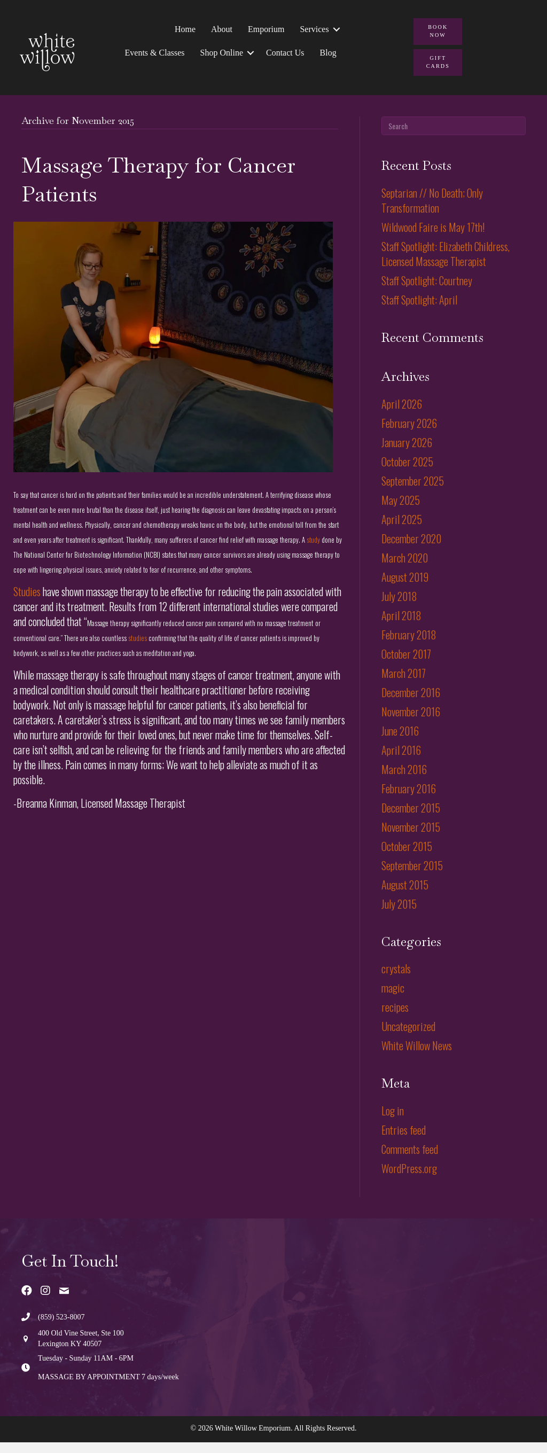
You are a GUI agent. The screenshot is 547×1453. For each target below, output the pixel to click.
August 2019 (404, 588)
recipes (395, 1018)
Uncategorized (408, 1037)
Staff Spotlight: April (419, 310)
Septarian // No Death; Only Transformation (432, 211)
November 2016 (410, 722)
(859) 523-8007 (61, 1328)
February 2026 (409, 434)
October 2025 (407, 472)
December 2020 (411, 549)
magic (392, 999)
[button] (334, 33)
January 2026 (406, 453)
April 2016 (401, 761)
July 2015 (399, 915)
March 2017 (403, 684)
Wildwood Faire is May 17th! (433, 238)
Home (184, 32)
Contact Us (284, 56)
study (314, 550)
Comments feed (409, 1160)
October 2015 (406, 857)
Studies (28, 602)
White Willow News (416, 1057)
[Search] (453, 137)
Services (313, 32)
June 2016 (400, 741)
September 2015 (412, 876)
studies (137, 648)
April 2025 (401, 530)
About (220, 32)
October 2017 (406, 665)
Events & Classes (153, 56)
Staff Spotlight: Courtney (426, 291)
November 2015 (410, 838)
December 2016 (410, 703)
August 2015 (404, 895)
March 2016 (404, 780)
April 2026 (401, 415)
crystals (396, 980)
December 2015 (410, 818)
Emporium (265, 32)
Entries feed (403, 1141)
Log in (392, 1122)
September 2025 (412, 491)
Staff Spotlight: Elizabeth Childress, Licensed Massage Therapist (445, 264)
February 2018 (408, 645)
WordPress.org (409, 1179)
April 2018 (401, 626)
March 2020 (404, 568)
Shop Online (220, 56)
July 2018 (399, 607)
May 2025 (400, 511)
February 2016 (408, 799)
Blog (326, 56)
